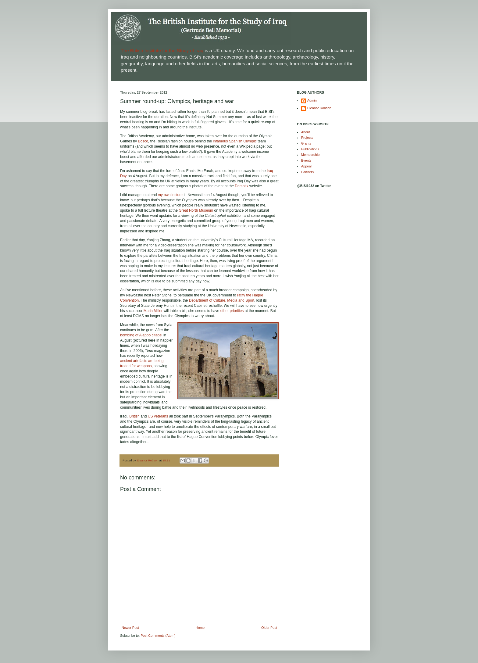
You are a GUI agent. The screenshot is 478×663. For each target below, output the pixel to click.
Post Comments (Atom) (158, 635)
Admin (312, 100)
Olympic (250, 141)
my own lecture (170, 195)
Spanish (235, 141)
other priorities (232, 311)
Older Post (269, 627)
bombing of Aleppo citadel (141, 335)
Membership (310, 154)
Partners (307, 172)
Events (306, 160)
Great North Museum (196, 210)
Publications (310, 149)
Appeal (306, 166)
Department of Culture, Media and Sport (221, 300)
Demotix (241, 186)
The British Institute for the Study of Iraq (162, 50)
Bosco (143, 141)
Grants (306, 143)
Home (200, 627)
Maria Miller (153, 311)
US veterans (158, 416)
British (134, 416)
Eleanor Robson (319, 108)
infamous (220, 141)
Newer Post (130, 627)
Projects (307, 137)
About (305, 132)
